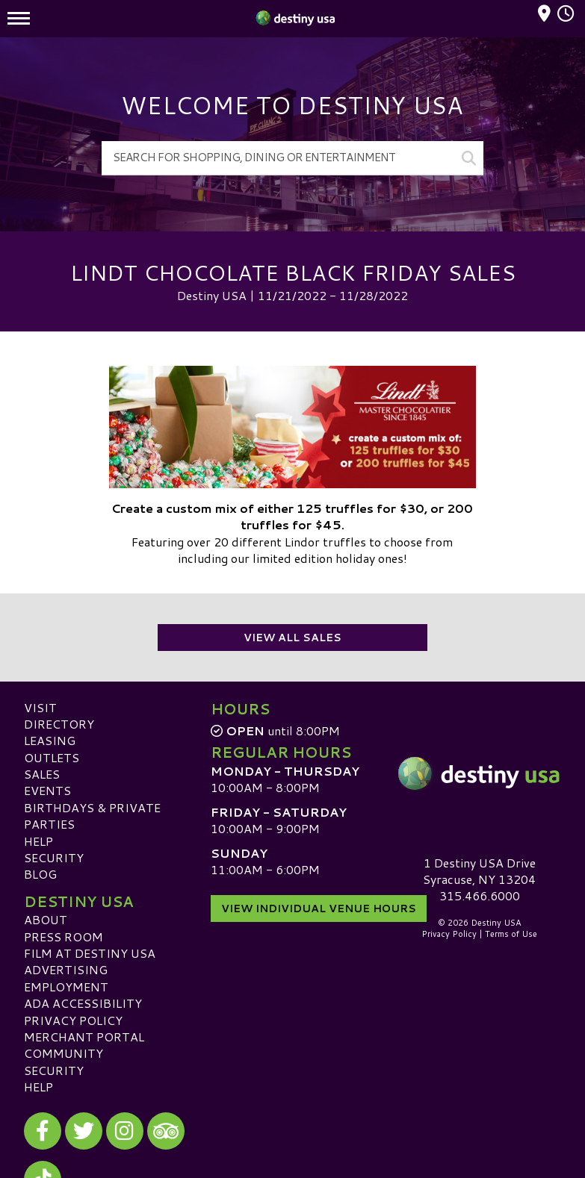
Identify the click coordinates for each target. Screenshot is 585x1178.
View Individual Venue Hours (318, 908)
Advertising (66, 969)
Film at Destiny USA (89, 953)
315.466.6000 (479, 896)
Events (47, 790)
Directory (59, 723)
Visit (40, 707)
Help (38, 841)
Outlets (51, 757)
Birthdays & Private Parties (92, 815)
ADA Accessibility (83, 1003)
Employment (66, 986)
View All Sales (292, 637)
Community (63, 1053)
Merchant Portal (84, 1036)
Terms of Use (511, 934)
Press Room (63, 936)
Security (54, 857)
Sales (42, 773)
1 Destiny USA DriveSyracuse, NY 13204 (479, 871)
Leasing (49, 740)
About (45, 919)
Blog (40, 873)
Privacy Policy (73, 1020)
